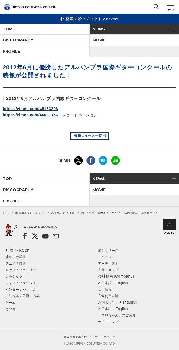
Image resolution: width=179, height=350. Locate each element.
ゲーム (10, 302)
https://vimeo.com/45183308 (30, 109)
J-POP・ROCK (17, 250)
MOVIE (99, 40)
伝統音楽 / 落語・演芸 (22, 296)
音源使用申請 (108, 296)
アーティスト (108, 263)
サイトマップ (108, 322)
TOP (7, 29)
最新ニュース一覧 (88, 136)
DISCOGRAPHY (18, 40)
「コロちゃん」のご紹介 (117, 315)
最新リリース (108, 250)
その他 (10, 309)
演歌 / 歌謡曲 (15, 257)
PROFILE (11, 51)
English (122, 283)
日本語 (107, 283)
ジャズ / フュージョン (22, 283)
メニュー (170, 8)
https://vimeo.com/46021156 (30, 115)
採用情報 (105, 289)
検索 (156, 8)
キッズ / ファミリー (20, 270)
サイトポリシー (105, 336)
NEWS (98, 29)
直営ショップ (108, 270)
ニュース (105, 257)
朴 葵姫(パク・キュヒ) (30, 212)
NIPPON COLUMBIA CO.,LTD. (30, 7)
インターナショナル (20, 289)
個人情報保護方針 (75, 336)
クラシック (14, 276)
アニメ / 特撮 (15, 263)
